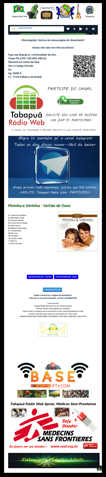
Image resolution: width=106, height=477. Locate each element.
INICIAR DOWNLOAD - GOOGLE (39, 277)
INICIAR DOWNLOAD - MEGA (66, 277)
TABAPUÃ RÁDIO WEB (52, 290)
